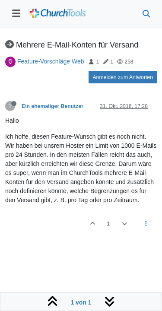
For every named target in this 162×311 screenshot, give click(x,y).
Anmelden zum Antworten (122, 77)
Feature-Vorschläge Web (50, 61)
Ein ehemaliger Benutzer (52, 106)
